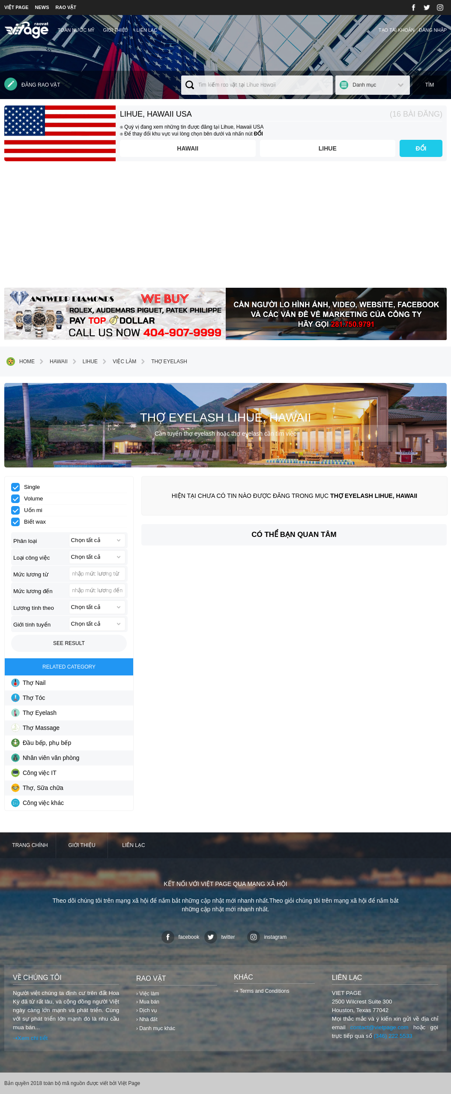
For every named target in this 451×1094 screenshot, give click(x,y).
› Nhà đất (147, 1019)
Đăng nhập (433, 30)
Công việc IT (34, 773)
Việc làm (118, 361)
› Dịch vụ (146, 1010)
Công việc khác (37, 803)
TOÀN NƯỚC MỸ (76, 30)
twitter (219, 937)
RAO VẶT (66, 7)
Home (20, 361)
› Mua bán (147, 1002)
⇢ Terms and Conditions (261, 991)
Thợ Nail (28, 682)
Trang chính (30, 845)
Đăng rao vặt (32, 84)
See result (69, 643)
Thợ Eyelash (162, 361)
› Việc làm (147, 994)
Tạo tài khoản (397, 30)
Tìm (429, 85)
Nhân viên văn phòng (45, 757)
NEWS (42, 7)
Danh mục (364, 85)
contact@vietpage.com (379, 1027)
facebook (180, 937)
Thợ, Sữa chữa (37, 788)
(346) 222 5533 (392, 1036)
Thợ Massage (35, 727)
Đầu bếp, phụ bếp (41, 742)
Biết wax (31, 522)
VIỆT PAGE (16, 7)
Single (28, 487)
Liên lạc (147, 30)
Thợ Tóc (28, 697)
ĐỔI (421, 148)
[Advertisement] (225, 228)
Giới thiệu (115, 30)
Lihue (328, 148)
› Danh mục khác (155, 1028)
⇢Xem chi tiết (30, 1038)
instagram (267, 937)
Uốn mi (29, 510)
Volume (29, 498)
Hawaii (187, 148)
